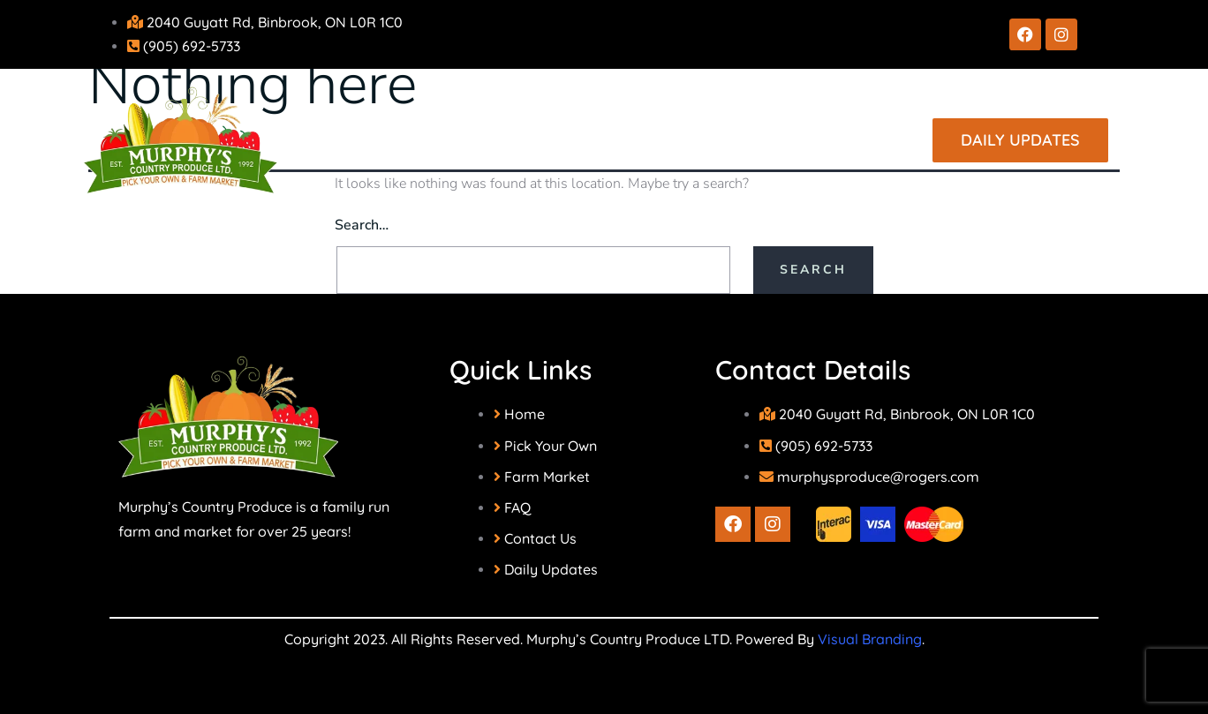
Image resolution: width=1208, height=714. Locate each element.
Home (398, 139)
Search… (362, 225)
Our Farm (514, 139)
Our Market (663, 139)
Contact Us (804, 139)
